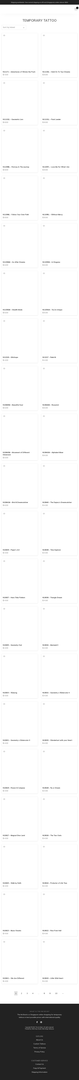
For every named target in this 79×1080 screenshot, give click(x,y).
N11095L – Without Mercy (53, 215)
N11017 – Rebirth (49, 357)
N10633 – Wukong (10, 693)
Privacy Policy (39, 1052)
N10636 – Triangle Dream (53, 598)
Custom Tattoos (39, 1044)
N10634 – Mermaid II (51, 645)
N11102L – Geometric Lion (13, 119)
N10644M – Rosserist (51, 405)
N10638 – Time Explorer (52, 550)
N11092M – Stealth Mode (13, 310)
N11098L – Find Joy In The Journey (16, 167)
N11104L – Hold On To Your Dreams (57, 72)
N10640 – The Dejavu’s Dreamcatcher (57, 502)
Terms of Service (39, 1048)
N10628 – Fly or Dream (52, 788)
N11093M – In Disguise (51, 262)
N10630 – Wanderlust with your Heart (58, 740)
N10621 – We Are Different (13, 978)
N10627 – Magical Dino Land (14, 835)
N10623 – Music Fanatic (12, 931)
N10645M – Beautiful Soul (13, 405)
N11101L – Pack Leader (52, 119)
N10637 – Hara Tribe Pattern (14, 598)
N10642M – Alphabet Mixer (53, 452)
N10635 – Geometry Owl (12, 645)
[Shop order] (14, 27)
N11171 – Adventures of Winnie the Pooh (19, 72)
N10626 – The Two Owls (52, 835)
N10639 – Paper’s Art (11, 550)
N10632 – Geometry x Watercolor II (56, 693)
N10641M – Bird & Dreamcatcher (16, 502)
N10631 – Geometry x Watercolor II (17, 740)
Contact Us (39, 1064)
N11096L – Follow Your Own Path (16, 215)
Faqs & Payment (39, 1068)
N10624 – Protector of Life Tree (55, 883)
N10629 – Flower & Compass (14, 788)
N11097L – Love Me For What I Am (56, 167)
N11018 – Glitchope (10, 357)
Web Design (45, 1029)
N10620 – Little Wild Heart (53, 978)
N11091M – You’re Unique (53, 310)
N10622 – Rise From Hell (52, 931)
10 (56, 993)
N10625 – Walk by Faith (12, 883)
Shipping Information (39, 1072)
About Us (39, 1040)
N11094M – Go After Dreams (14, 262)
